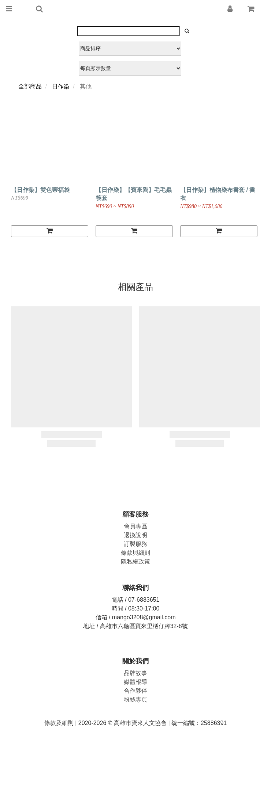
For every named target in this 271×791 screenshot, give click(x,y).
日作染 (61, 86)
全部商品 (30, 86)
